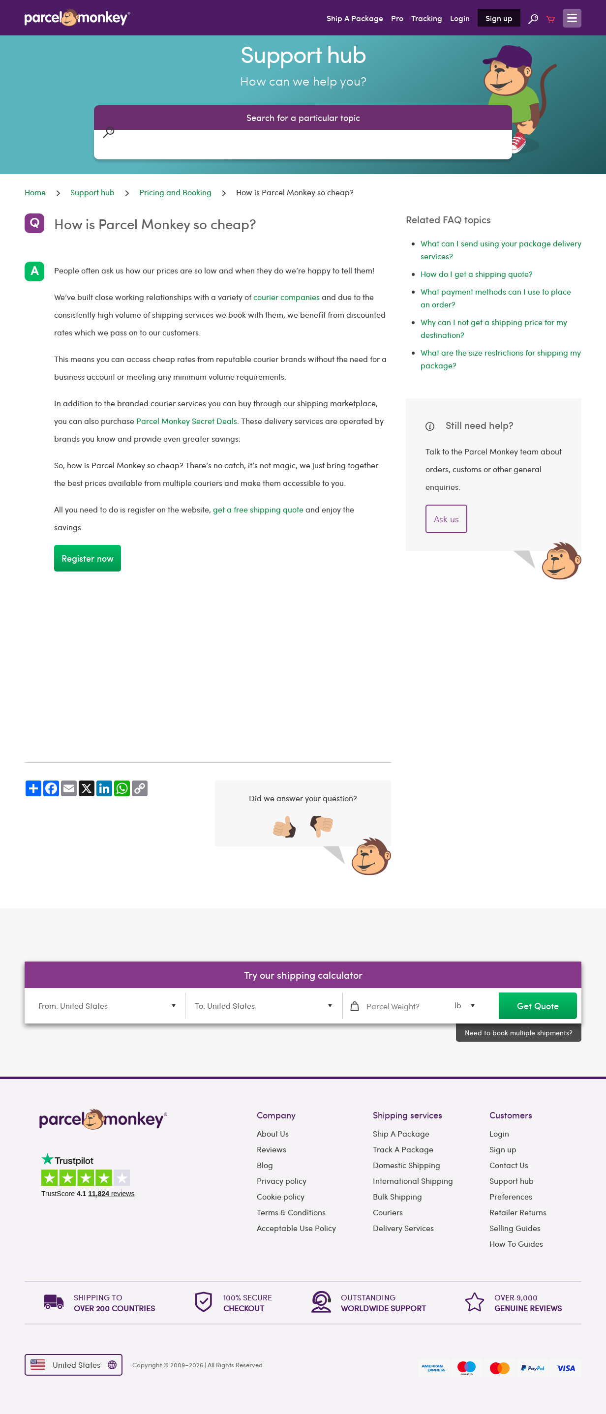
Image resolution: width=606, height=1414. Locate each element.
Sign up (499, 17)
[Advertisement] (208, 667)
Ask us (446, 518)
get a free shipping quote (258, 509)
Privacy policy (281, 1180)
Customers (510, 1115)
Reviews (271, 1149)
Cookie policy (280, 1196)
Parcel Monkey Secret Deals (185, 421)
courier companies (286, 297)
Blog (265, 1165)
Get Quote (538, 1005)
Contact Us (508, 1165)
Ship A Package (355, 17)
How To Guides (516, 1243)
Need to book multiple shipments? (519, 1032)
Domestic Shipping (406, 1165)
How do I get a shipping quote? (477, 274)
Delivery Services (403, 1228)
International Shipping (413, 1180)
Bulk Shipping (397, 1196)
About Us (273, 1133)
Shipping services (407, 1115)
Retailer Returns (517, 1212)
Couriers (388, 1212)
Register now (87, 558)
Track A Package (403, 1149)
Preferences (510, 1196)
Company (276, 1115)
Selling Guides (515, 1228)
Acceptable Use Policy (296, 1228)
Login (460, 17)
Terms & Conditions (291, 1212)
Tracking (426, 17)
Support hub (511, 1180)
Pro (397, 17)
